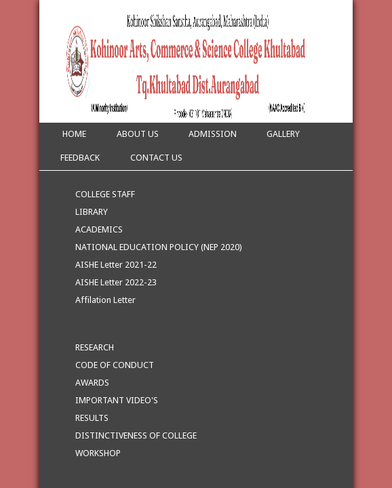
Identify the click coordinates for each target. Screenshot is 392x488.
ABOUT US (138, 134)
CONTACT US (156, 157)
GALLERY (283, 134)
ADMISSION (213, 134)
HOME (73, 134)
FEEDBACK (80, 157)
